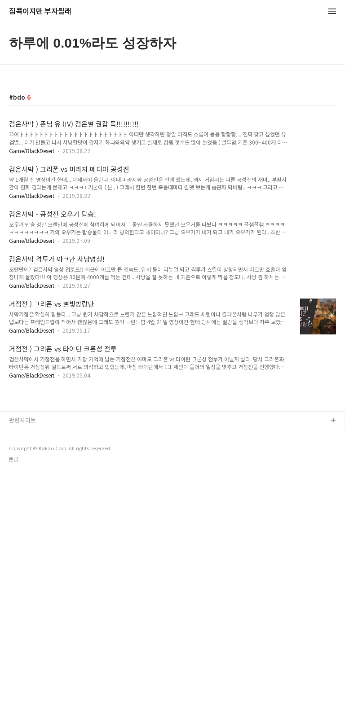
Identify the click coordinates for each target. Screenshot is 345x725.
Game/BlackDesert (31, 150)
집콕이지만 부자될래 (40, 11)
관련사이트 (22, 420)
